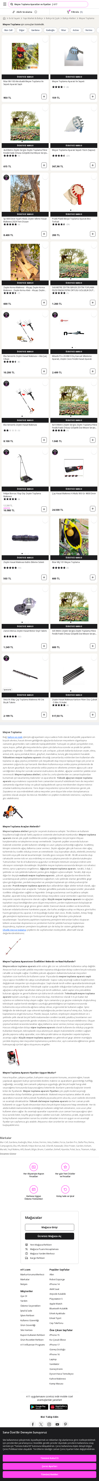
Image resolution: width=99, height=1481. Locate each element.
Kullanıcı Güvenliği (29, 1320)
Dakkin (55, 1142)
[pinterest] (65, 1427)
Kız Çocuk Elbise (58, 1340)
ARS (22, 1149)
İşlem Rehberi (27, 1315)
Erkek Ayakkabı (57, 1313)
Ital (43, 1145)
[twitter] (41, 1427)
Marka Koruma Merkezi (32, 1274)
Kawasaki (58, 1145)
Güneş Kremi (56, 1369)
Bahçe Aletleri (69, 18)
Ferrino (89, 30)
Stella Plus (83, 1142)
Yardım (23, 1301)
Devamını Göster (8, 1153)
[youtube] (57, 1427)
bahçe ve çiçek (15, 737)
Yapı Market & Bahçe (33, 18)
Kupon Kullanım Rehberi (32, 1335)
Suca (78, 1149)
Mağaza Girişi (49, 1227)
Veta (49, 1142)
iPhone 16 (55, 1354)
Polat (72, 1149)
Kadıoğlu (50, 30)
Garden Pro (71, 1142)
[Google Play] (39, 1407)
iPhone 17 (55, 1344)
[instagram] (49, 1427)
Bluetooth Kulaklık (59, 1308)
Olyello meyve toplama (14, 929)
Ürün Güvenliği (28, 1325)
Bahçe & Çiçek (53, 18)
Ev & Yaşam (14, 18)
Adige (93, 1149)
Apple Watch (56, 1303)
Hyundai (65, 1149)
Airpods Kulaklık (58, 1294)
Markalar (25, 1279)
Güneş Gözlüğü (57, 1349)
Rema (91, 1142)
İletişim (23, 1284)
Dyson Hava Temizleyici (61, 1374)
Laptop (53, 1359)
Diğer (21, 30)
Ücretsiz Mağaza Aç (49, 1236)
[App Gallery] (59, 1407)
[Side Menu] (5, 4)
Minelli (24, 1145)
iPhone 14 (55, 1284)
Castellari (48, 1149)
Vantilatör (54, 1364)
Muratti (3, 1149)
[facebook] (32, 1427)
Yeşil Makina (13, 1149)
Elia (14, 1145)
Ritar (63, 30)
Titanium (85, 1149)
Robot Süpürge (57, 1279)
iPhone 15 (55, 1335)
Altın (52, 1274)
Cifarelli (49, 1145)
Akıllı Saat (54, 1289)
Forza (62, 1142)
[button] (22, 141)
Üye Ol (23, 1296)
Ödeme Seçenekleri (30, 1306)
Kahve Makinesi (58, 1378)
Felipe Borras (34, 1145)
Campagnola (6, 1145)
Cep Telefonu (56, 1323)
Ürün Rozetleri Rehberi (32, 1340)
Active (76, 30)
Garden (80, 1145)
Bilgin (34, 1149)
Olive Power (69, 1145)
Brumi (40, 1149)
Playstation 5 (56, 1299)
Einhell (57, 1149)
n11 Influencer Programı (32, 1344)
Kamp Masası (56, 1383)
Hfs (19, 1145)
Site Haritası (26, 1330)
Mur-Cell (8, 30)
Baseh (28, 1149)
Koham (87, 1145)
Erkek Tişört (55, 1318)
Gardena (35, 30)
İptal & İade (26, 1310)
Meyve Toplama (86, 18)
